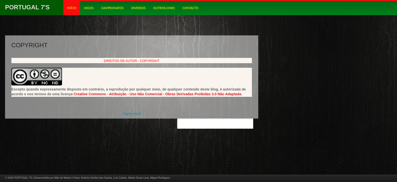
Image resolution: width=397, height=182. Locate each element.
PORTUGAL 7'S (27, 7)
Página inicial (132, 114)
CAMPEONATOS (112, 8)
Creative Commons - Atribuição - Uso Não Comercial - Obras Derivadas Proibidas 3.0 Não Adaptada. (158, 94)
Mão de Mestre (62, 177)
